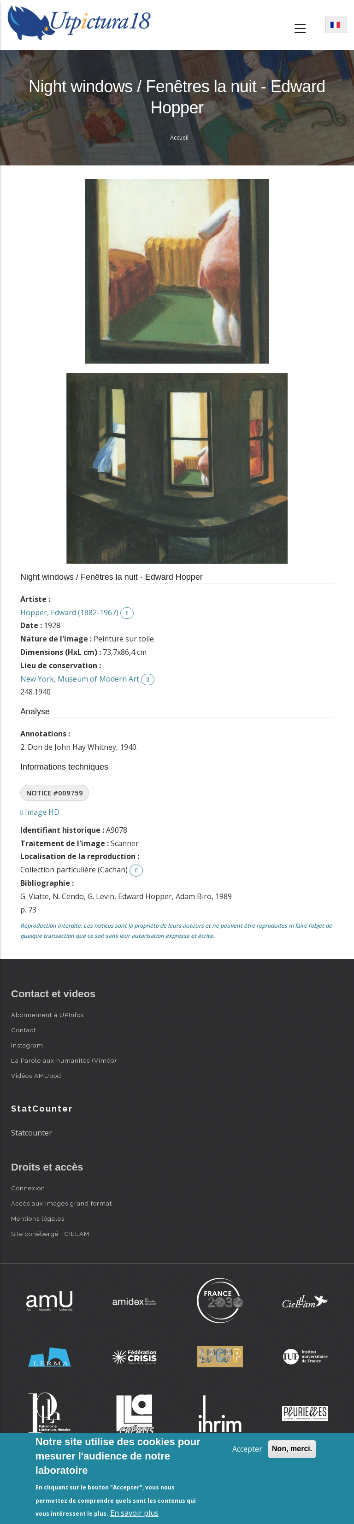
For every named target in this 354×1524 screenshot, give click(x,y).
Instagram (27, 1045)
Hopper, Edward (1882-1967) (69, 612)
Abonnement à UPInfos (47, 1014)
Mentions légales (38, 1218)
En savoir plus (134, 1513)
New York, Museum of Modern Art (79, 679)
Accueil (179, 137)
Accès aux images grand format (61, 1203)
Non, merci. (292, 1449)
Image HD (39, 812)
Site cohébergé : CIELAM (50, 1233)
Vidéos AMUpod (36, 1075)
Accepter (247, 1449)
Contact (23, 1030)
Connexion (28, 1188)
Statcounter (31, 1133)
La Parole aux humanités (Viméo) (64, 1060)
